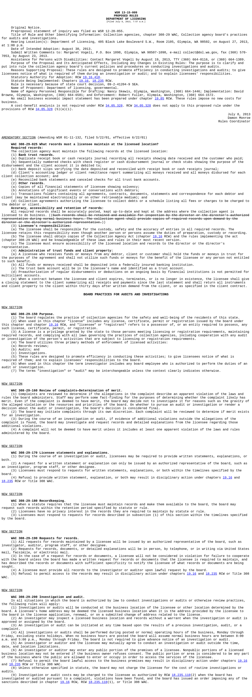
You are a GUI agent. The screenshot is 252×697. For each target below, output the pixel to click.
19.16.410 (91, 77)
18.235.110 (181, 675)
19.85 (159, 98)
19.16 (84, 81)
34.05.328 (114, 106)
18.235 (98, 81)
